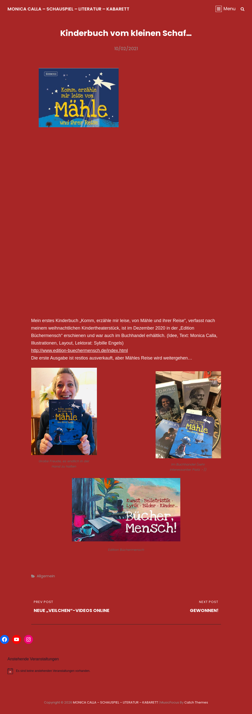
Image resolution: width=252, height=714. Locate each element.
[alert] (63, 671)
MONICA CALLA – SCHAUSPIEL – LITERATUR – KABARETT (68, 9)
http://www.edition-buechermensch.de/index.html (79, 350)
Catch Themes (196, 702)
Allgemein (46, 576)
